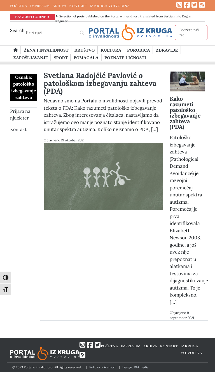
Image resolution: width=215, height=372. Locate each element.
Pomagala (86, 57)
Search (17, 30)
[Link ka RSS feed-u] (202, 5)
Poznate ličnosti (125, 57)
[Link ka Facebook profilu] (187, 5)
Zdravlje (167, 50)
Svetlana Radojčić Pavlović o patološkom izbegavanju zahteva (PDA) (100, 83)
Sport (60, 57)
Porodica (138, 50)
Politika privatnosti (102, 367)
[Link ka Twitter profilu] (194, 5)
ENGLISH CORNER (32, 16)
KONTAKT (78, 5)
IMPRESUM (40, 5)
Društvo (84, 50)
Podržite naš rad (189, 32)
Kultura (111, 50)
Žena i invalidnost (46, 50)
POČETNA (18, 5)
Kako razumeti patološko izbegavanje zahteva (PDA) (185, 112)
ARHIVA (59, 5)
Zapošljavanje (30, 57)
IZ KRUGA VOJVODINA (110, 5)
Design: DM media (135, 367)
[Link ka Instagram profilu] (179, 5)
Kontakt (18, 129)
